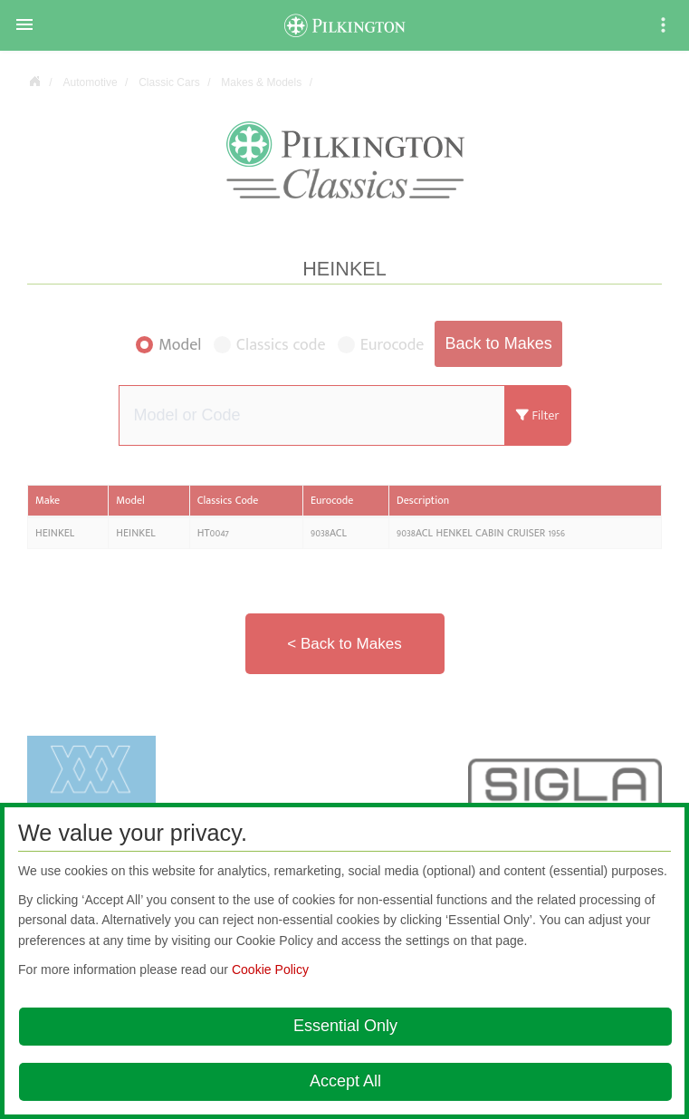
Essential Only (345, 1026)
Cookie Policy (270, 969)
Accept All (345, 1081)
